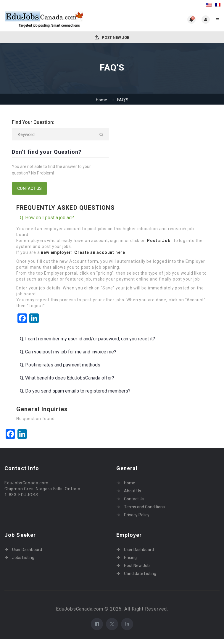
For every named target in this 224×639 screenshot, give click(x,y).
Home (101, 99)
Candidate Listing (140, 573)
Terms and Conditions (144, 507)
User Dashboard (27, 549)
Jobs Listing (23, 557)
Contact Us (134, 499)
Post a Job (159, 240)
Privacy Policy (136, 515)
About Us (132, 491)
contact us (29, 188)
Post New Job (112, 37)
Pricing (130, 557)
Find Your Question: (33, 122)
